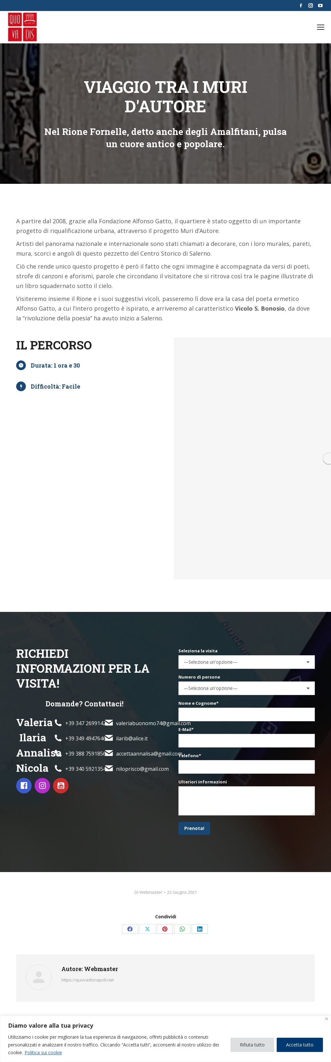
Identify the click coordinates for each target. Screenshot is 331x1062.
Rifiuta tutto (252, 1045)
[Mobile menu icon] (321, 27)
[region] (165, 1039)
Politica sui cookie (43, 1052)
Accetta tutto (300, 1045)
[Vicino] (326, 1018)
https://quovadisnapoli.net (87, 980)
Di (148, 892)
